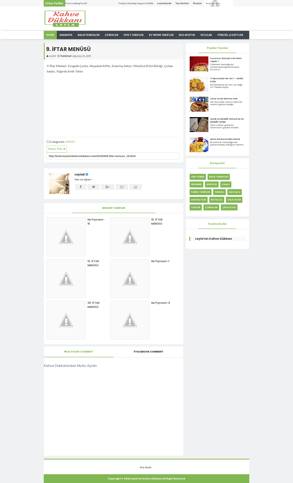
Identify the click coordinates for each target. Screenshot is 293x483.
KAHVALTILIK (198, 199)
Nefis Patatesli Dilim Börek (225, 139)
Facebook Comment (148, 351)
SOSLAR (195, 207)
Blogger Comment (78, 351)
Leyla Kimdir (164, 3)
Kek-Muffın (187, 35)
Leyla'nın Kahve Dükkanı (213, 239)
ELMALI (226, 184)
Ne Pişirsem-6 (160, 303)
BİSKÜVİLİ (211, 184)
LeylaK (80, 174)
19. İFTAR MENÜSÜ (157, 222)
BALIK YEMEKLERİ (218, 176)
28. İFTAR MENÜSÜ (93, 305)
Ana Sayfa (145, 467)
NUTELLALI (217, 199)
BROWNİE (196, 184)
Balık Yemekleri (89, 35)
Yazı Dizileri (182, 3)
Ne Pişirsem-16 (96, 222)
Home (50, 35)
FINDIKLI (219, 192)
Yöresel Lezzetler (230, 35)
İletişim (197, 3)
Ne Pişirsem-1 (160, 261)
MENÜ (70, 141)
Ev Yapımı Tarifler (161, 35)
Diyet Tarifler (134, 35)
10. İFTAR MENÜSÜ (93, 263)
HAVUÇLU (234, 192)
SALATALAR (234, 199)
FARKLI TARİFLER (200, 192)
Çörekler (111, 35)
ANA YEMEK (197, 176)
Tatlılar (206, 35)
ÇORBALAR (211, 207)
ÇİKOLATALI (229, 207)
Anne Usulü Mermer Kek (224, 98)
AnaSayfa (65, 35)
